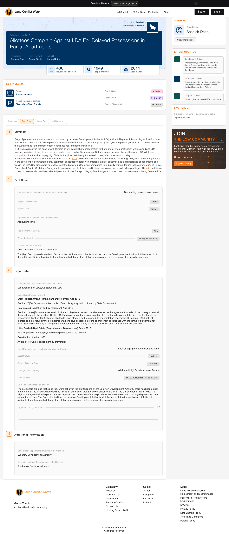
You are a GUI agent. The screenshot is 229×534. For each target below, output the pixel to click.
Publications (154, 12)
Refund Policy (187, 521)
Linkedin (147, 503)
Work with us (112, 495)
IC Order (184, 505)
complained (20, 156)
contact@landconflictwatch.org (30, 507)
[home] (23, 12)
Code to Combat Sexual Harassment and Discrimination (197, 492)
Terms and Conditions (191, 517)
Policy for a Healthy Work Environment (193, 499)
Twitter (146, 491)
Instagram (148, 495)
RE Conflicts (139, 12)
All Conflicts (123, 12)
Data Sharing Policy (190, 513)
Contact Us (112, 507)
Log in (217, 12)
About (167, 12)
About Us (111, 491)
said (148, 168)
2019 (74, 159)
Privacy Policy (187, 509)
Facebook (148, 499)
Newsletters (112, 499)
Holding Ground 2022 (117, 511)
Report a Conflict (115, 503)
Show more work (185, 40)
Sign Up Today (183, 164)
